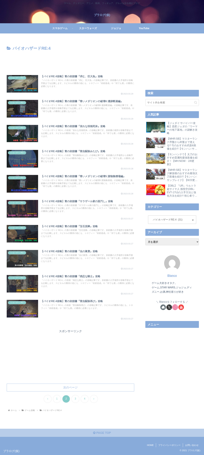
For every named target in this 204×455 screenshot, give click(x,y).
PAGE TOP (102, 432)
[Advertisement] (70, 61)
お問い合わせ (192, 445)
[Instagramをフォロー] (175, 307)
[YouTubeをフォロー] (181, 307)
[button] (195, 102)
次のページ (70, 387)
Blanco (172, 275)
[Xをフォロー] (169, 307)
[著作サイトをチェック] (163, 307)
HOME (150, 445)
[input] (172, 102)
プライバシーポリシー (169, 445)
